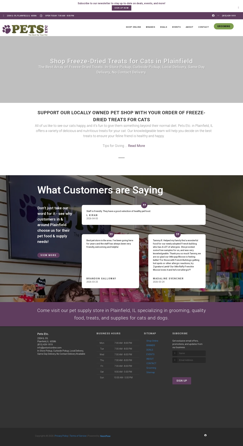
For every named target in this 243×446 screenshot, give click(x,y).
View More (48, 255)
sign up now (121, 8)
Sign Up (181, 380)
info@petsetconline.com (49, 347)
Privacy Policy (61, 436)
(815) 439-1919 (45, 344)
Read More (136, 146)
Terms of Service (78, 436)
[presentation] (189, 368)
